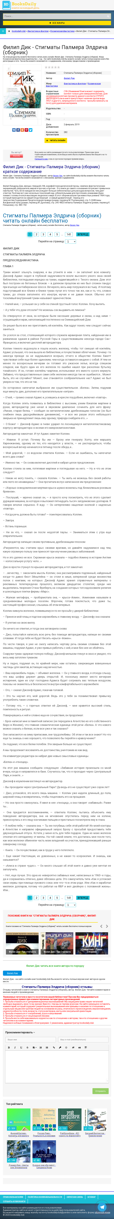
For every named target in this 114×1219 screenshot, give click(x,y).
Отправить (100, 1091)
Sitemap (91, 1197)
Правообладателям (13, 1197)
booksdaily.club (22, 5)
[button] (9, 1047)
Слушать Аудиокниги (14, 1201)
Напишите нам (41, 159)
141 (69, 234)
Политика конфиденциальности (45, 1197)
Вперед (83, 234)
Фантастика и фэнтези (75, 83)
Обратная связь (75, 1197)
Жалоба (16, 156)
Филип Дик (69, 78)
